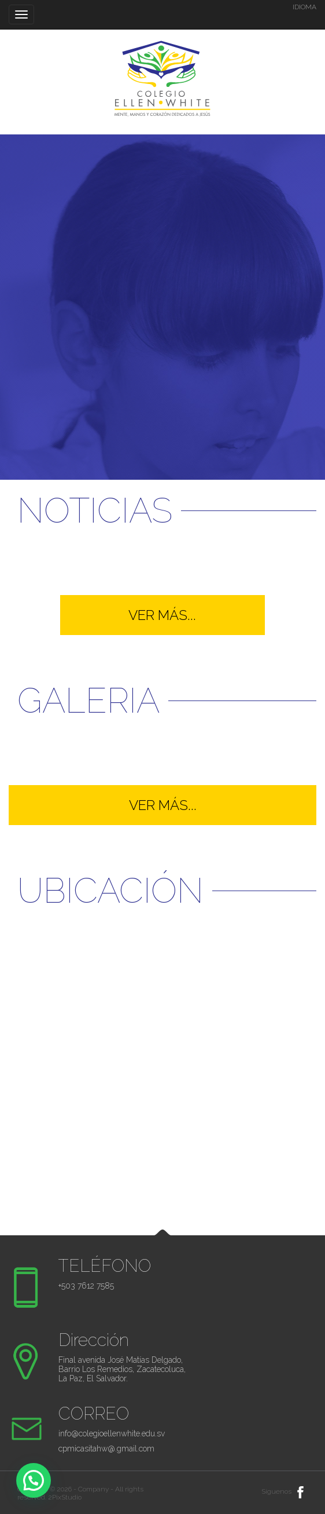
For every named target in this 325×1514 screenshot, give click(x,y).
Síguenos (284, 1491)
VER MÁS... (162, 615)
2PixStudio (65, 1497)
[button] (33, 1480)
